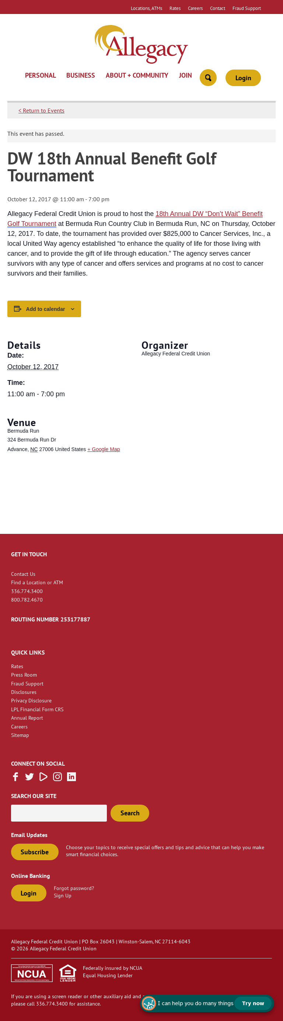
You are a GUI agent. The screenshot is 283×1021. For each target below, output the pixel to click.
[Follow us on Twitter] (29, 779)
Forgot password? (74, 888)
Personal (40, 75)
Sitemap (20, 735)
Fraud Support (247, 8)
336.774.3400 (27, 591)
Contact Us (23, 574)
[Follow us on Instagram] (57, 779)
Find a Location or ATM (37, 582)
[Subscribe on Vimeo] (43, 779)
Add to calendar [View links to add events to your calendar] (45, 309)
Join (185, 75)
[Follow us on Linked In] (71, 779)
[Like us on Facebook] (15, 779)
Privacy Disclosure (31, 700)
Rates (175, 8)
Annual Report (27, 718)
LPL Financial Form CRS (37, 709)
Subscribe (35, 852)
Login (243, 78)
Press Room (24, 674)
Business (80, 75)
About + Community (137, 75)
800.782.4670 (27, 599)
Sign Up (62, 895)
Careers (195, 8)
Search (130, 813)
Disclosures (23, 692)
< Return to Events (41, 110)
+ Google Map (103, 449)
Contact (217, 8)
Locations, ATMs (146, 8)
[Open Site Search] (208, 77)
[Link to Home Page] (141, 45)
